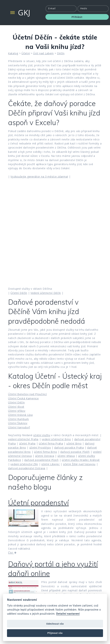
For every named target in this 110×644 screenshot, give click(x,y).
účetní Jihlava (66, 456)
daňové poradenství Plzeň (41, 460)
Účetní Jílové (16, 406)
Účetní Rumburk (18, 419)
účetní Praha (27, 443)
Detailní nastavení (68, 613)
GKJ (24, 12)
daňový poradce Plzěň (75, 452)
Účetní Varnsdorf (19, 427)
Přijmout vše (55, 633)
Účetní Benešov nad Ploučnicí (27, 394)
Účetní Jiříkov (16, 411)
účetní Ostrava (44, 456)
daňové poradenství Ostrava (26, 468)
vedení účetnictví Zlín (24, 464)
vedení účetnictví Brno (56, 439)
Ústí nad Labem (43, 53)
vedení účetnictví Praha (23, 439)
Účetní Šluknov (17, 423)
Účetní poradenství (38, 502)
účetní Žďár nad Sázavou (79, 464)
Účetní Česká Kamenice (23, 398)
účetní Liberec (50, 464)
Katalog (13, 53)
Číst (12, 552)
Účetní (26, 53)
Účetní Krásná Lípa (20, 415)
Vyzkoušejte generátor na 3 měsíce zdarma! (39, 176)
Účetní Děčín (18, 293)
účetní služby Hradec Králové (81, 460)
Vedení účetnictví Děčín (46, 293)
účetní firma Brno (45, 452)
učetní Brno (74, 443)
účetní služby (41, 435)
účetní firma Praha (51, 443)
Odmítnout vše (55, 623)
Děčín (61, 53)
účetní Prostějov (40, 447)
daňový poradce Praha (69, 447)
